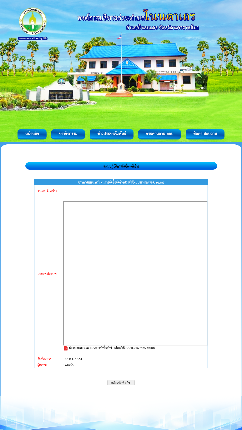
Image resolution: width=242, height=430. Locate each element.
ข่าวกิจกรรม (68, 133)
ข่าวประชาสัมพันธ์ (111, 133)
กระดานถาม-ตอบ (159, 133)
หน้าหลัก (32, 133)
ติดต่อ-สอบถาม (205, 133)
